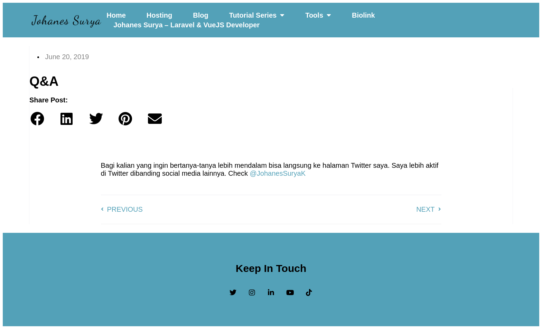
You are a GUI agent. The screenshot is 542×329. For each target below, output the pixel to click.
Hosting (159, 15)
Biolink (363, 15)
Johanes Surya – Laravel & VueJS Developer (186, 25)
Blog (200, 15)
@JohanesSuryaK (278, 173)
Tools (318, 15)
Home (116, 15)
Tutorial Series (256, 15)
